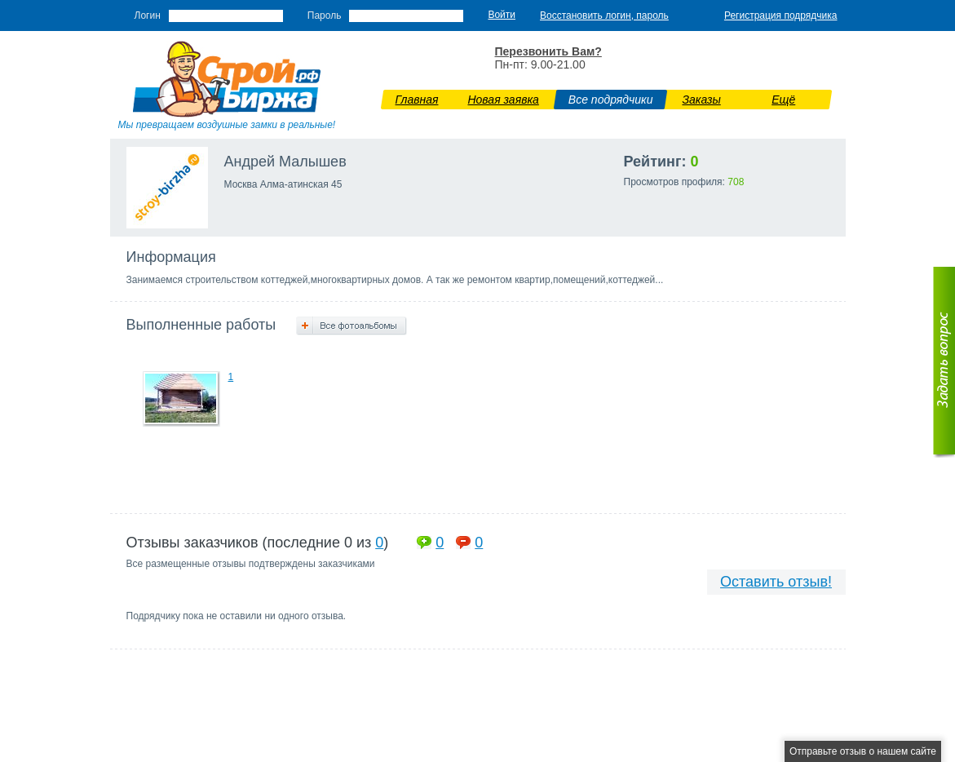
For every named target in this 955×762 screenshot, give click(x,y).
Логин (148, 15)
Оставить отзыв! (776, 582)
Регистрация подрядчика (781, 15)
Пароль (324, 15)
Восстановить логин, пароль (604, 15)
